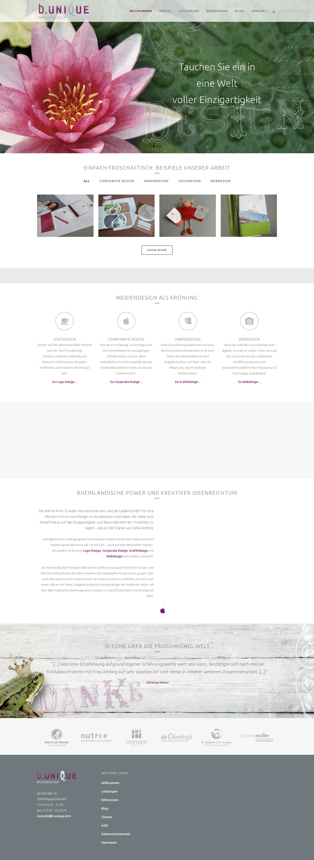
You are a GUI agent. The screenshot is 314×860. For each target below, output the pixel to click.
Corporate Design (115, 550)
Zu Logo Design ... (64, 382)
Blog (104, 808)
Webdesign (114, 556)
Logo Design (92, 550)
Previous (187, 702)
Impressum (109, 842)
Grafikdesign (138, 550)
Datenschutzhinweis (115, 834)
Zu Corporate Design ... (126, 382)
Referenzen (109, 800)
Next (195, 702)
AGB (104, 825)
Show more (157, 250)
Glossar (106, 817)
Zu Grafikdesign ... (188, 382)
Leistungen (109, 791)
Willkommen (110, 783)
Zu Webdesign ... (249, 382)
